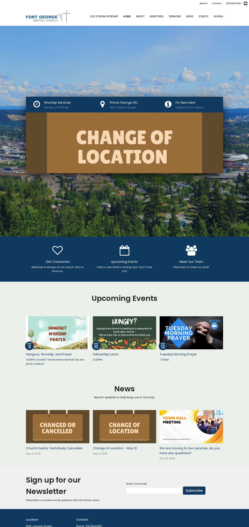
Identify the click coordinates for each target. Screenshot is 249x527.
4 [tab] (132, 176)
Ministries (157, 16)
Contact (217, 3)
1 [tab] (116, 176)
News (190, 16)
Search (204, 3)
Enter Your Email (136, 483)
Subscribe (194, 490)
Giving (218, 16)
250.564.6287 (233, 3)
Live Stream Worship (104, 16)
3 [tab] (127, 176)
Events (203, 16)
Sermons (175, 16)
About (140, 16)
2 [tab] (122, 176)
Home (127, 16)
